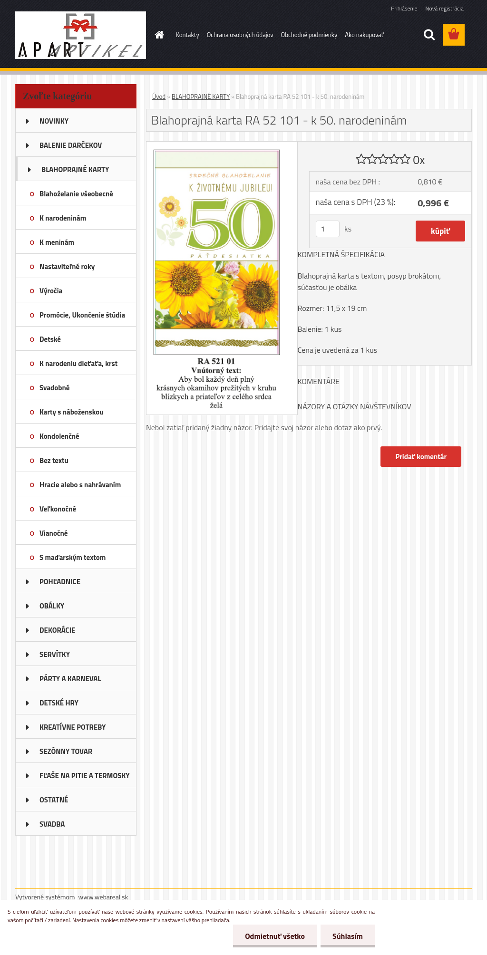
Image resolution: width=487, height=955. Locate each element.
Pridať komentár (421, 456)
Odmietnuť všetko (275, 936)
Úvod (159, 96)
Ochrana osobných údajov (240, 34)
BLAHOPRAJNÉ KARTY (201, 96)
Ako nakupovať (364, 34)
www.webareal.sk (103, 897)
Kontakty (187, 34)
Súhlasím (347, 936)
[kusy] (328, 229)
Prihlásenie (404, 8)
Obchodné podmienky (309, 34)
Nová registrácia (444, 8)
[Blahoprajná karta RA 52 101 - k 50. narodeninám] (221, 145)
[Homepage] (158, 35)
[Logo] (80, 35)
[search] (429, 35)
